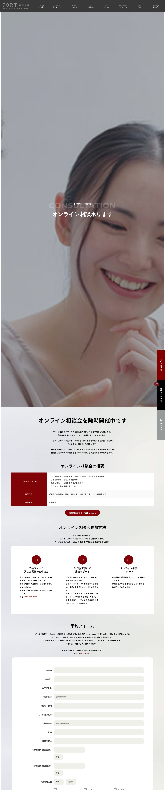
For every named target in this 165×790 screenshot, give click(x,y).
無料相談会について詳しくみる (82, 512)
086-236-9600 (31, 597)
